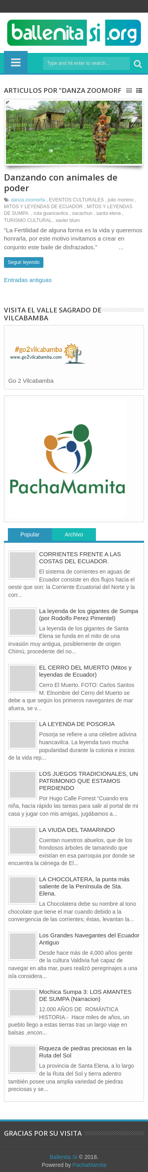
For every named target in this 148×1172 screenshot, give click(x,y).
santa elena (108, 213)
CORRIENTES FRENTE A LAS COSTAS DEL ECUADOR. (80, 557)
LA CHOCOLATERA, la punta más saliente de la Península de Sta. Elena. (84, 886)
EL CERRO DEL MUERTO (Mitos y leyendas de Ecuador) (85, 671)
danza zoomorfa (28, 200)
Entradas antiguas (28, 280)
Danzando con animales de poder (61, 182)
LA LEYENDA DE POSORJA (77, 724)
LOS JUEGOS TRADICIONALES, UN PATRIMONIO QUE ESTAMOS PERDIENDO (88, 780)
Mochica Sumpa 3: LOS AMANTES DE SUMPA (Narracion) (85, 995)
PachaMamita (90, 1165)
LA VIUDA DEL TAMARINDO (77, 829)
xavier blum (68, 220)
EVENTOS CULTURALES (76, 200)
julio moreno (120, 200)
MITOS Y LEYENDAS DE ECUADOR (43, 206)
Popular (30, 534)
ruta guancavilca (51, 213)
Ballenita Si (63, 1157)
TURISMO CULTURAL (28, 220)
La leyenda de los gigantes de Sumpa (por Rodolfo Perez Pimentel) (88, 614)
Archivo (74, 534)
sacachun (82, 213)
